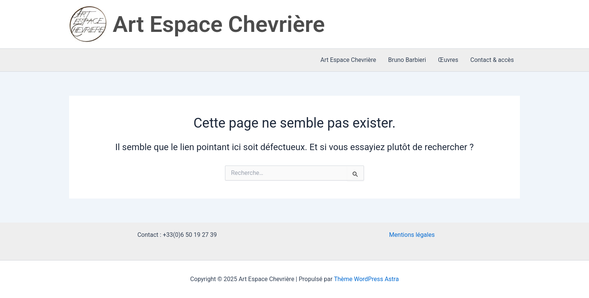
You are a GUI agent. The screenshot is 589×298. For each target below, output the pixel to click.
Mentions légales (412, 234)
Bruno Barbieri (407, 59)
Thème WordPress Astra (366, 279)
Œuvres (448, 59)
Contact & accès (492, 59)
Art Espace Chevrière (219, 24)
